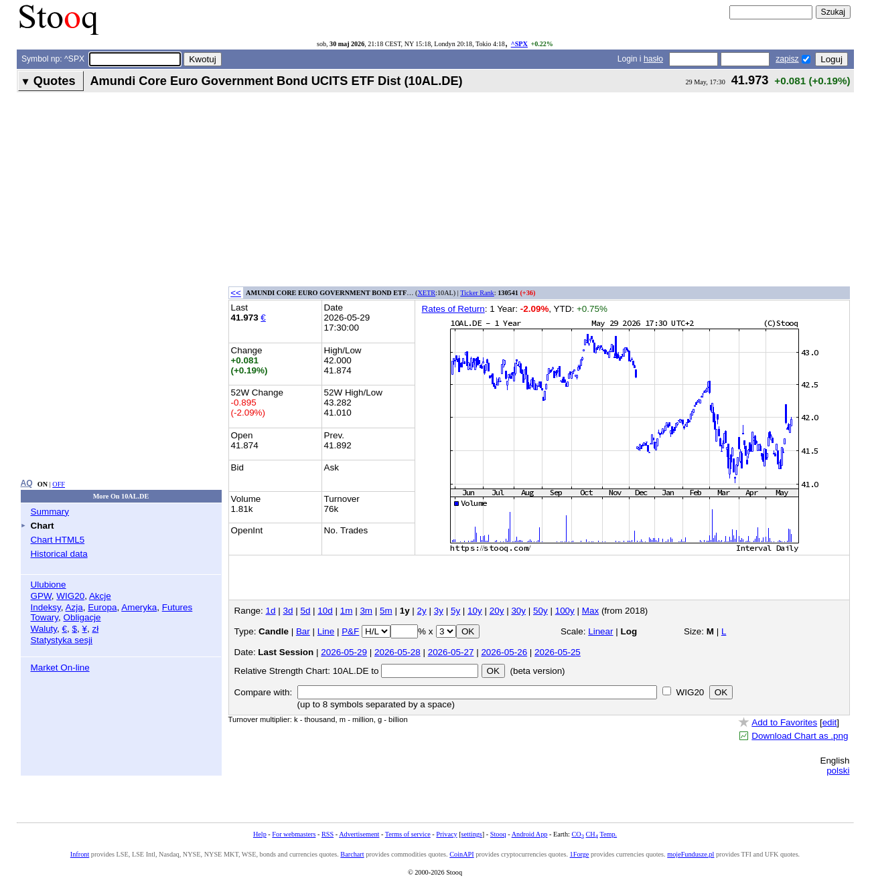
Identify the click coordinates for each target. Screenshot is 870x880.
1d (271, 611)
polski (837, 771)
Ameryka (139, 607)
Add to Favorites (784, 722)
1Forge (579, 854)
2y (422, 611)
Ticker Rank (477, 292)
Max (590, 611)
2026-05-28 (397, 652)
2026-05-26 (504, 652)
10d (324, 611)
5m (386, 611)
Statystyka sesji (62, 640)
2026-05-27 (451, 652)
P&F (350, 631)
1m (346, 611)
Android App (530, 834)
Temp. (608, 834)
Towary (45, 617)
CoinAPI (461, 854)
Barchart (352, 854)
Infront (79, 854)
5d (305, 611)
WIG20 (70, 596)
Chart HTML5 (58, 540)
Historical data (59, 554)
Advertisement (359, 834)
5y (455, 611)
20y (497, 611)
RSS (327, 834)
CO (577, 834)
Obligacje (82, 617)
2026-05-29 (344, 652)
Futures (177, 607)
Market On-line (60, 668)
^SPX (519, 44)
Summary (50, 512)
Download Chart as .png (799, 736)
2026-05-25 (557, 652)
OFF (58, 484)
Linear (600, 631)
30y (518, 611)
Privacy (446, 834)
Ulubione (48, 585)
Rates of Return (453, 309)
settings (471, 834)
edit (829, 722)
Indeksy (46, 607)
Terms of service (408, 834)
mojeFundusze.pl (690, 854)
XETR (426, 292)
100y (565, 611)
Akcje (100, 596)
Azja (74, 607)
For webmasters (293, 834)
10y (474, 611)
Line (325, 631)
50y (540, 611)
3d (288, 611)
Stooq (498, 834)
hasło (653, 59)
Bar (303, 631)
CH (592, 834)
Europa (102, 607)
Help (260, 834)
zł (95, 629)
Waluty (44, 629)
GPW (41, 596)
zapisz (787, 59)
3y (438, 611)
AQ (27, 483)
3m (366, 611)
